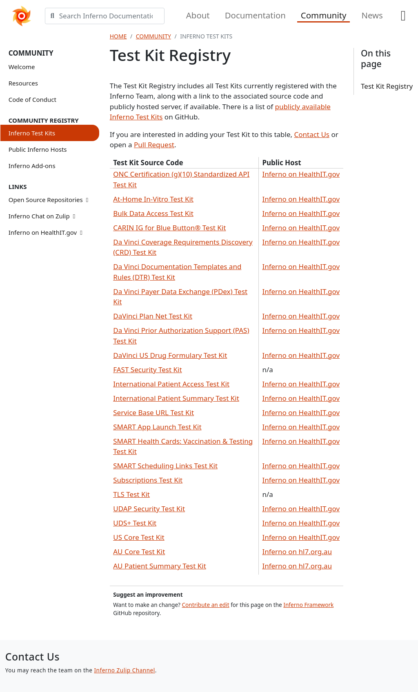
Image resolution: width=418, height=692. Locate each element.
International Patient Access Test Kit (171, 384)
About (198, 15)
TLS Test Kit (131, 494)
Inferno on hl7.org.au (297, 551)
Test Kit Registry (387, 86)
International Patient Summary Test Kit (176, 398)
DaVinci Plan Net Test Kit (152, 316)
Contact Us (311, 134)
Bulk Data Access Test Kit (153, 213)
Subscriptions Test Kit (147, 480)
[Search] (112, 16)
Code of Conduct (32, 99)
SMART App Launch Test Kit (157, 426)
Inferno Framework (308, 605)
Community (324, 15)
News (371, 15)
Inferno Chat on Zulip (42, 216)
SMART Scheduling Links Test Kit (165, 465)
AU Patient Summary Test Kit (159, 566)
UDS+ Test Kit (134, 523)
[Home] (21, 16)
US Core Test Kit (139, 537)
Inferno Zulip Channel (124, 670)
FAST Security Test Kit (147, 369)
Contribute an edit (205, 605)
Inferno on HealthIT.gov (45, 232)
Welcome (22, 67)
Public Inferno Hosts (38, 149)
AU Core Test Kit (139, 551)
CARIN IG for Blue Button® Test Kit (169, 227)
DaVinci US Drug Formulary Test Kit (170, 355)
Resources (23, 83)
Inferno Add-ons (32, 166)
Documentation (255, 15)
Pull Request (154, 144)
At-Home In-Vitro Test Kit (153, 199)
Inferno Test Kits (32, 133)
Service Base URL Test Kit (153, 412)
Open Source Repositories (49, 199)
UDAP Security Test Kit (149, 508)
